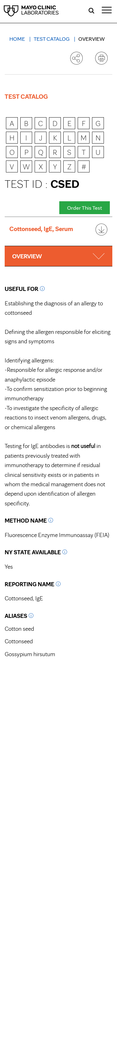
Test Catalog (52, 38)
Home (17, 38)
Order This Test (84, 207)
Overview (91, 38)
